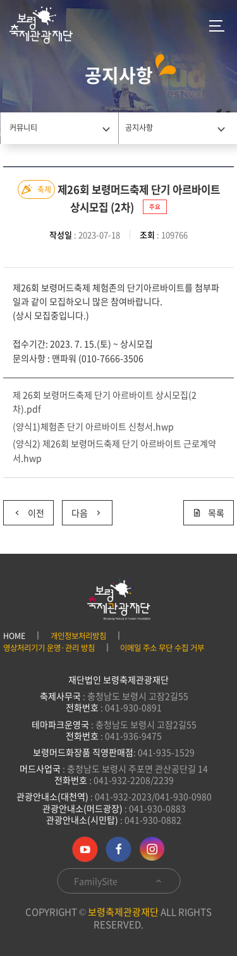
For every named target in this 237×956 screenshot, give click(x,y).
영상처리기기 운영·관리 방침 (49, 648)
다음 (82, 510)
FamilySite (118, 881)
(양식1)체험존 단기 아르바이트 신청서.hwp (93, 426)
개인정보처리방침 (78, 636)
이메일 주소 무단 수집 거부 (162, 648)
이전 (23, 510)
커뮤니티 (23, 127)
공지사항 (139, 127)
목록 (208, 512)
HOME (14, 636)
